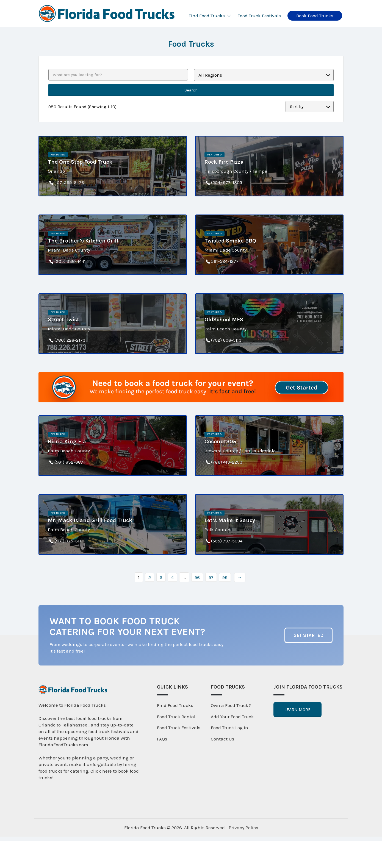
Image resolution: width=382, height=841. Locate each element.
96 (197, 577)
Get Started (308, 635)
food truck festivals (108, 731)
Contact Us (222, 739)
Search (191, 90)
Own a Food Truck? (231, 705)
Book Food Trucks (314, 15)
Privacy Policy (243, 827)
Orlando (47, 725)
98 (225, 577)
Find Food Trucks (207, 15)
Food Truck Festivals (259, 15)
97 (211, 577)
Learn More (297, 709)
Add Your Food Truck (232, 716)
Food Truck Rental (176, 716)
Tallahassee (75, 725)
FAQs (162, 739)
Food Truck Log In (229, 727)
